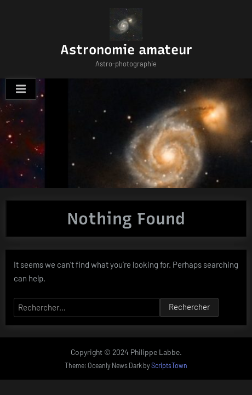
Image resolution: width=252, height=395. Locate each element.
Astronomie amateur (126, 50)
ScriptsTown (169, 365)
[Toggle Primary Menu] (20, 89)
